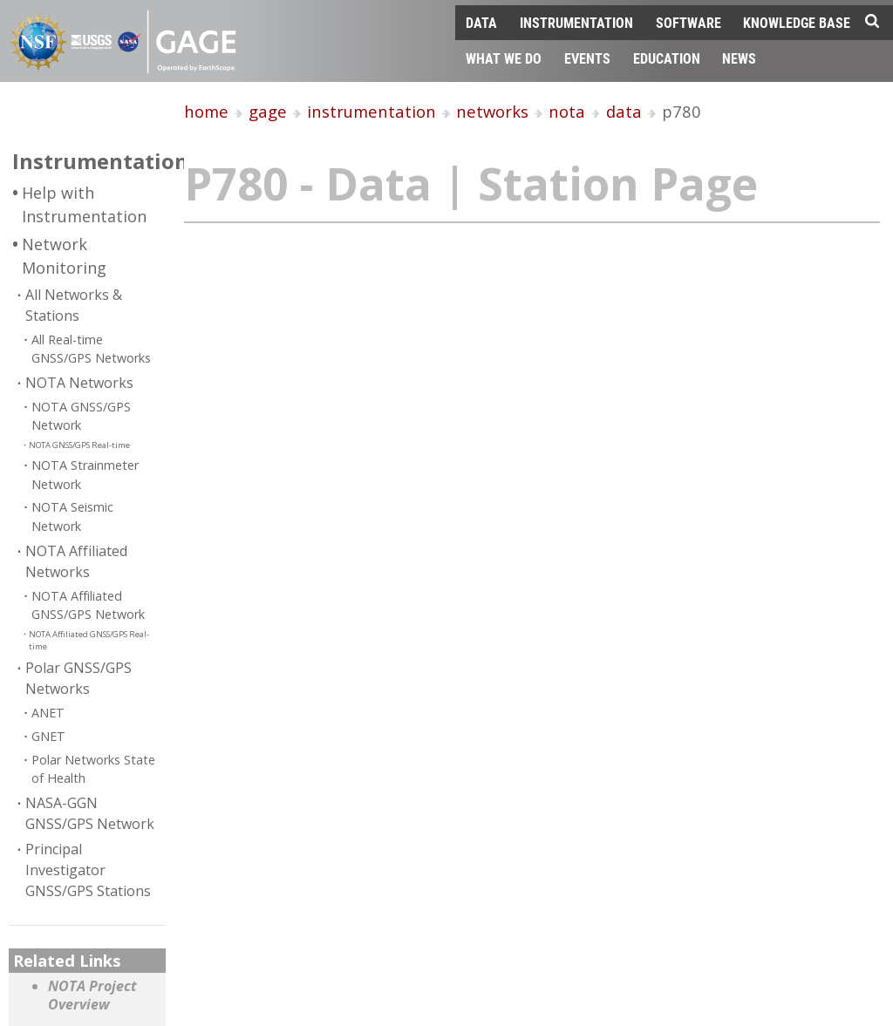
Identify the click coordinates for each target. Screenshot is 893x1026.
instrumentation (371, 111)
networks (492, 111)
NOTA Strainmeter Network (85, 475)
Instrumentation (576, 22)
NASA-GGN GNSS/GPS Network (89, 813)
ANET (48, 712)
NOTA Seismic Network (72, 516)
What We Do (504, 58)
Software (688, 22)
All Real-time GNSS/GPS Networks (91, 349)
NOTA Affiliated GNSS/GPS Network (88, 605)
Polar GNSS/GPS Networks (78, 678)
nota (567, 111)
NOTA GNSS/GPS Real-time (79, 445)
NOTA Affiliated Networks (76, 561)
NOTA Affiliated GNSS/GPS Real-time (89, 640)
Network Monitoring (64, 256)
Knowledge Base (796, 22)
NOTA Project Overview (92, 996)
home (206, 111)
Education (666, 58)
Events (587, 58)
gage (268, 111)
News (739, 58)
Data (481, 22)
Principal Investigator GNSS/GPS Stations (88, 869)
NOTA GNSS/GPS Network (81, 416)
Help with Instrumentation (84, 204)
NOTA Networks (79, 382)
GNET (48, 736)
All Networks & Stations (73, 305)
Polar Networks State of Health (93, 769)
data (624, 111)
